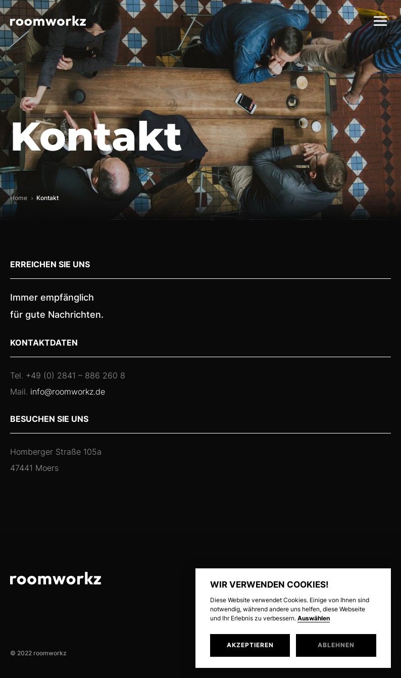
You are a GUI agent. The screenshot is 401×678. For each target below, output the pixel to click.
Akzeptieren (250, 645)
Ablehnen (336, 645)
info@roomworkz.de (67, 391)
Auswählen (313, 618)
